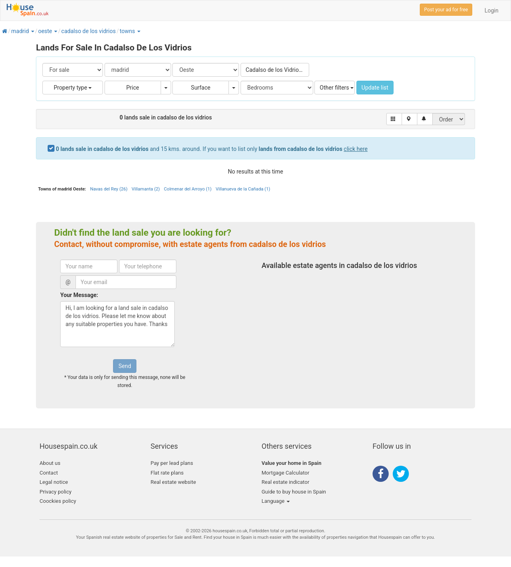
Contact (49, 473)
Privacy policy (55, 492)
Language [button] (276, 501)
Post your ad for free (446, 10)
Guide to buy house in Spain (294, 492)
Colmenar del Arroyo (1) (188, 189)
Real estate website (173, 482)
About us (50, 463)
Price (132, 87)
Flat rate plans (167, 473)
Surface (200, 87)
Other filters (337, 87)
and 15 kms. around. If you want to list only (212, 149)
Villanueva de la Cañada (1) (243, 189)
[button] (32, 31)
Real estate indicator (285, 482)
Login (491, 10)
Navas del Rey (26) (109, 189)
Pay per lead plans (172, 463)
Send (124, 366)
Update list (375, 87)
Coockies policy (58, 501)
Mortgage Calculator (285, 473)
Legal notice (54, 482)
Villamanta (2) (146, 189)
